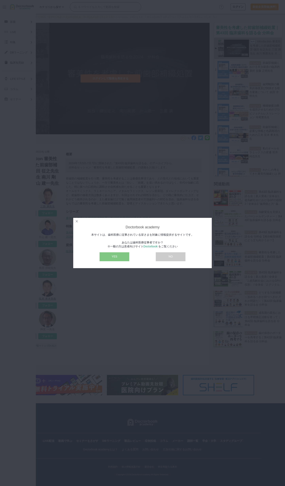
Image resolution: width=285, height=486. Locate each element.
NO (171, 256)
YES (114, 256)
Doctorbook (150, 246)
